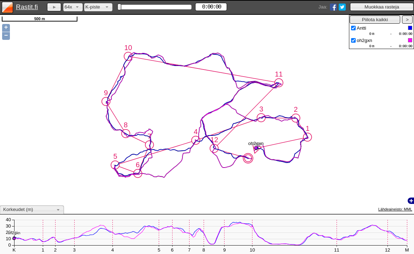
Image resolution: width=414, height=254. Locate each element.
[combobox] (73, 7)
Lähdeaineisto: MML (395, 209)
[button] (382, 7)
